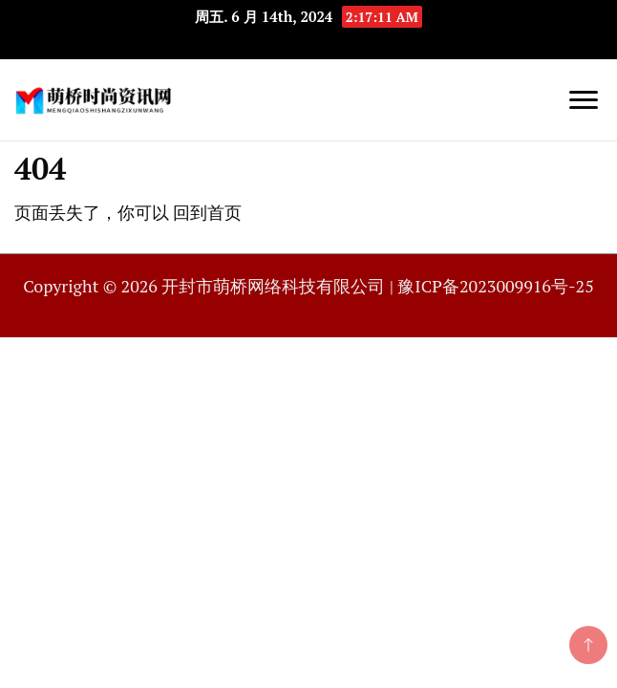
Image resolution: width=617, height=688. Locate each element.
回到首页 (207, 212)
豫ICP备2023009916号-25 (495, 285)
